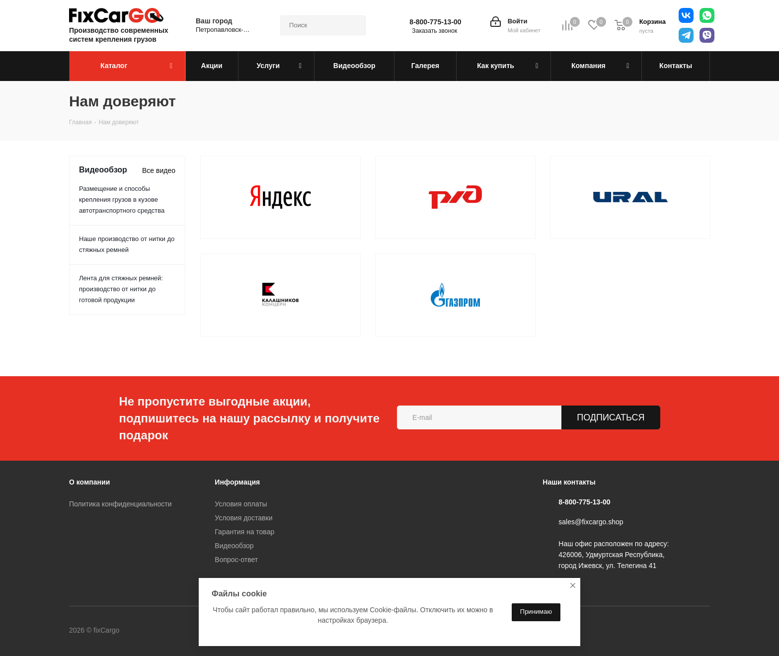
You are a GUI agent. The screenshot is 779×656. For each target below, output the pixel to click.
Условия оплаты (241, 504)
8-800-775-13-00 (435, 22)
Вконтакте (160, 631)
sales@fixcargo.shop (590, 522)
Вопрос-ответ (236, 560)
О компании (89, 482)
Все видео (158, 170)
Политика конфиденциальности (120, 504)
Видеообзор (234, 546)
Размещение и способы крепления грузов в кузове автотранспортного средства (121, 199)
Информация (237, 482)
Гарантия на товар (244, 532)
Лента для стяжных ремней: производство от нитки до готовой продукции (121, 289)
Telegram (185, 631)
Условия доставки (243, 518)
